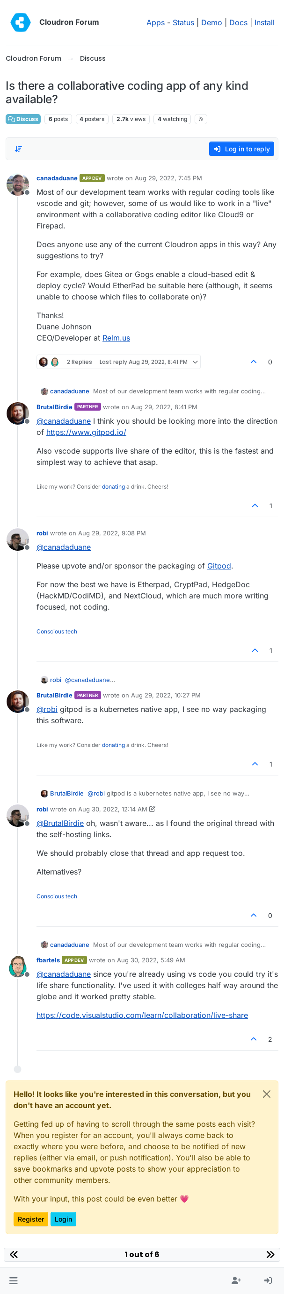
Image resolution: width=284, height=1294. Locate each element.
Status (183, 22)
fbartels (48, 960)
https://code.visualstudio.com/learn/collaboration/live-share (142, 1015)
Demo (211, 22)
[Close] (266, 1094)
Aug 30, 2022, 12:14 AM (112, 809)
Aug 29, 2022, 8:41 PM (164, 407)
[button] (13, 1281)
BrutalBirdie (54, 407)
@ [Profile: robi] (47, 709)
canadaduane (57, 178)
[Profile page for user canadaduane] (18, 184)
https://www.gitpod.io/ (86, 432)
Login (63, 1219)
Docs (238, 22)
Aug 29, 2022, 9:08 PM (112, 533)
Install (265, 22)
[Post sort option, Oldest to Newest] (18, 149)
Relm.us (116, 337)
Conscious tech (56, 631)
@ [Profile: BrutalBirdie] (60, 823)
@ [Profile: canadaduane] (63, 421)
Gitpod (219, 565)
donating (113, 486)
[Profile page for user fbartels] (18, 966)
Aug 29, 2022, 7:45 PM (168, 178)
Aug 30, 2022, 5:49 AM (151, 960)
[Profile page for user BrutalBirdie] (18, 413)
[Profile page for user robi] (18, 539)
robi (42, 533)
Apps (155, 22)
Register (31, 1219)
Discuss (23, 118)
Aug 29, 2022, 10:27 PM (166, 695)
